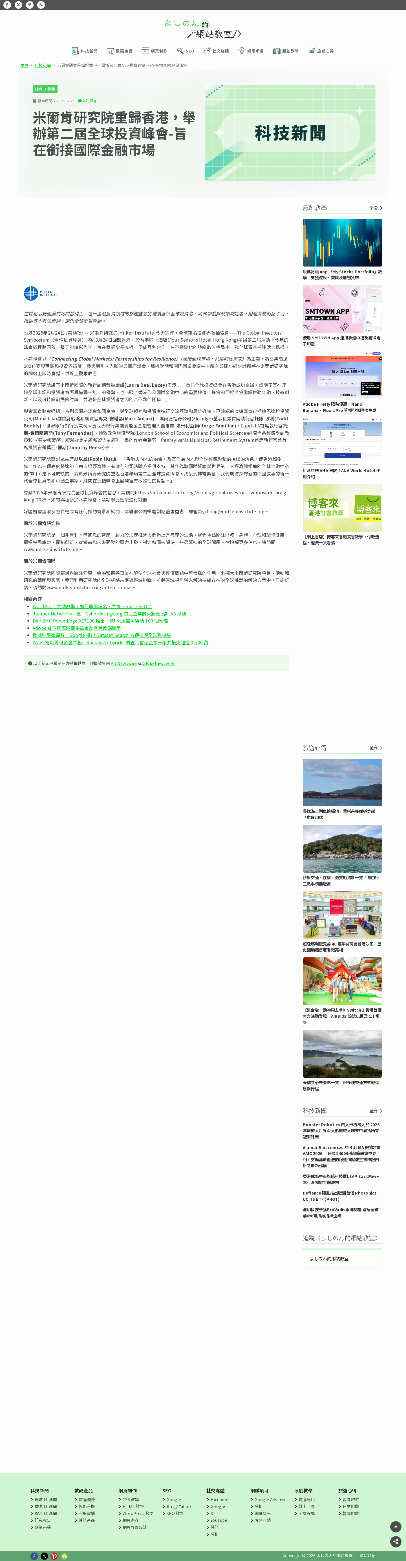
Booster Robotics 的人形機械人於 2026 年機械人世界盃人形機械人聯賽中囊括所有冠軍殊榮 (341, 1130)
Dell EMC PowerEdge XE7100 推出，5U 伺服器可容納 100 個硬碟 (100, 620)
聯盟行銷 (263, 1520)
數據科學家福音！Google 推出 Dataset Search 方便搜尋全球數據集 (102, 635)
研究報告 (43, 1520)
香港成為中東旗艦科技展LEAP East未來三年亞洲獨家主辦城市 (341, 1179)
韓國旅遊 (351, 1513)
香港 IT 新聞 (46, 1506)
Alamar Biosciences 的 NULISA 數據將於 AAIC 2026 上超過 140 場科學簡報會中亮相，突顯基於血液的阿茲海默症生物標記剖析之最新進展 (342, 1156)
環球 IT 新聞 (46, 1499)
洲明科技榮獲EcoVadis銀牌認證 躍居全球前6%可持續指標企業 (341, 1212)
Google (174, 1499)
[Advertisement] (156, 241)
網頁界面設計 (135, 1527)
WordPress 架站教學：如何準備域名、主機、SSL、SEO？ (92, 606)
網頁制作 (127, 1490)
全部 (373, 207)
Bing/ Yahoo (179, 1506)
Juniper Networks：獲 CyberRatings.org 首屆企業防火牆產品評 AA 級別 (109, 613)
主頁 (24, 65)
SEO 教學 (175, 1513)
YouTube (219, 1520)
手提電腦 (87, 1513)
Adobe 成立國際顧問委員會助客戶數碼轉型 (77, 628)
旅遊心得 (347, 1490)
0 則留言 (90, 100)
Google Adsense (270, 1499)
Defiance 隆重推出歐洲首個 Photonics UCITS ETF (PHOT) (340, 1196)
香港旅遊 (351, 1499)
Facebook (220, 1499)
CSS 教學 (131, 1499)
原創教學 (303, 1490)
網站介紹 (367, 1555)
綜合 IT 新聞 (45, 88)
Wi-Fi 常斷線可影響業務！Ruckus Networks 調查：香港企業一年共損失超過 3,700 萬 (121, 642)
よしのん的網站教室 (329, 1258)
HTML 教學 (133, 1506)
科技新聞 (43, 65)
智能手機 (87, 1506)
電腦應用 (307, 1499)
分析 (215, 1534)
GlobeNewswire (158, 663)
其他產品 (87, 1520)
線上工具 (307, 1506)
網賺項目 (259, 1490)
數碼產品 (83, 1490)
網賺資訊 (263, 1513)
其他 (215, 1527)
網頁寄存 (131, 1520)
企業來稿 (43, 1527)
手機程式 (307, 1513)
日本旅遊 (351, 1506)
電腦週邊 (87, 1499)
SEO (167, 1490)
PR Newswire (124, 663)
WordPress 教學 (138, 1513)
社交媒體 (215, 1490)
